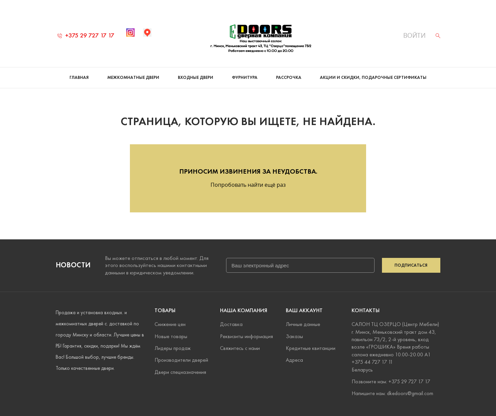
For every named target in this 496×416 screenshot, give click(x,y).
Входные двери (195, 77)
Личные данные (303, 324)
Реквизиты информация (246, 336)
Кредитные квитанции (310, 348)
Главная (79, 77)
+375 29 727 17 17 (85, 35)
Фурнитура (244, 77)
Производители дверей (181, 360)
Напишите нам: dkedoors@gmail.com (392, 393)
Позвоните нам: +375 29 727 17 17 (391, 381)
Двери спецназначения (180, 372)
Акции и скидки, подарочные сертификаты (373, 77)
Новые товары (171, 336)
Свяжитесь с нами (240, 348)
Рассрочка (288, 77)
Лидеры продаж (173, 348)
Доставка (231, 324)
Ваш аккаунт (304, 310)
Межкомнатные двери (133, 77)
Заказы (294, 336)
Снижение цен (170, 324)
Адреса (294, 360)
